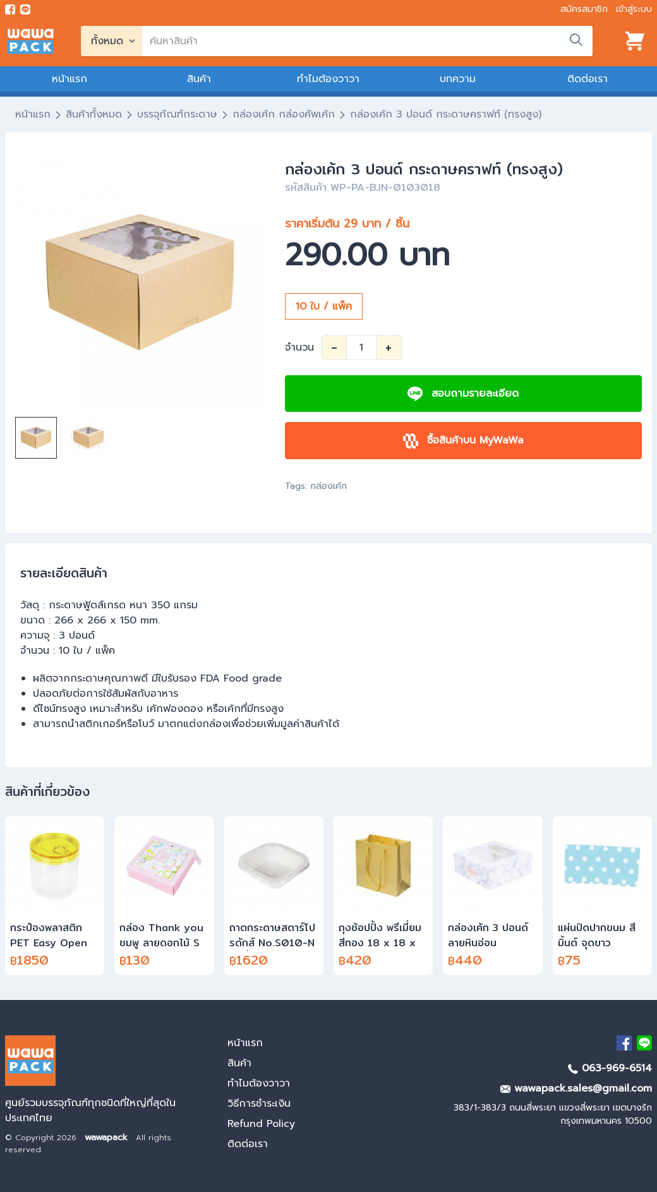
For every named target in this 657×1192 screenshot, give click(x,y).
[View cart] (635, 41)
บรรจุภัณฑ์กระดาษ (177, 114)
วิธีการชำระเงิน (259, 1103)
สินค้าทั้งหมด (94, 114)
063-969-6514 (610, 1068)
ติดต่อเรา (587, 79)
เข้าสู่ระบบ (634, 9)
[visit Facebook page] (10, 9)
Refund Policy (261, 1123)
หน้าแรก (69, 79)
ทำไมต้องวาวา (328, 79)
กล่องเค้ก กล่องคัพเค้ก (283, 114)
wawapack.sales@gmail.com (576, 1088)
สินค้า (199, 79)
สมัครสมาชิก (584, 9)
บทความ (458, 79)
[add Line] (644, 1043)
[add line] (25, 9)
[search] (367, 41)
